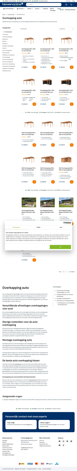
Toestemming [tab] (16, 227)
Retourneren (5, 446)
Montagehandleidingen (8, 455)
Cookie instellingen (46, 468)
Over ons (68, 1)
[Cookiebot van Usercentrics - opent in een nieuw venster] (64, 223)
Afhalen (4, 442)
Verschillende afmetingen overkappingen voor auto (63, 291)
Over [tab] (61, 227)
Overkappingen (10, 14)
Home (3, 14)
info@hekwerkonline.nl (27, 447)
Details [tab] (38, 227)
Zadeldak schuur (6, 71)
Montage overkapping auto (63, 298)
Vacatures (41, 442)
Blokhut (4, 41)
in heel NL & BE (25, 1)
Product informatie (7, 449)
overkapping (18, 364)
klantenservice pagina (51, 424)
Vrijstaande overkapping (8, 66)
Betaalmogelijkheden (7, 444)
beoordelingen (10, 1)
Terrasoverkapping (7, 37)
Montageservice (6, 453)
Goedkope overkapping (8, 55)
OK (60, 247)
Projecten (45, 8)
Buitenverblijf (5, 52)
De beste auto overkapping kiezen (65, 300)
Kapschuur (5, 39)
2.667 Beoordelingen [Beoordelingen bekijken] (70, 9)
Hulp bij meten (6, 451)
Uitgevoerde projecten (45, 446)
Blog (73, 1)
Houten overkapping (7, 59)
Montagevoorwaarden (32, 468)
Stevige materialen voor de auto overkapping (65, 295)
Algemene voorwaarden (20, 468)
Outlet (59, 8)
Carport (4, 48)
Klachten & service (7, 447)
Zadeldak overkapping (8, 68)
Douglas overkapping (7, 46)
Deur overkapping (7, 50)
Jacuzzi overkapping (7, 61)
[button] (67, 4)
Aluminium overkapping (8, 64)
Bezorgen (4, 440)
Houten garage (6, 57)
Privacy (39, 468)
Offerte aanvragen (52, 9)
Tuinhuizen (5, 34)
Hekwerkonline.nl (33, 380)
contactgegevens (27, 424)
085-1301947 (24, 449)
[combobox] (43, 4)
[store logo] (12, 4)
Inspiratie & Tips (43, 444)
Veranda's (4, 43)
